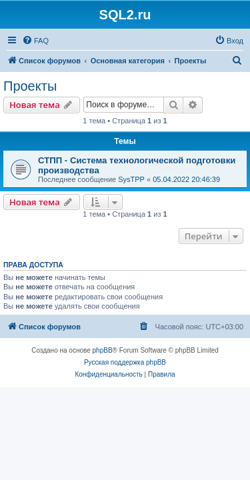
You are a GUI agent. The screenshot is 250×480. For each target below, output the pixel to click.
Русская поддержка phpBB (125, 362)
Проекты (30, 86)
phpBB (103, 350)
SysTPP (131, 179)
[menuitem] (35, 41)
